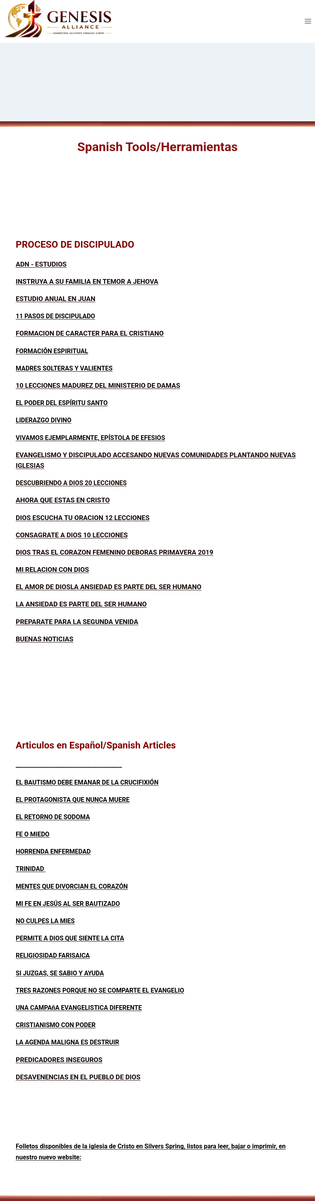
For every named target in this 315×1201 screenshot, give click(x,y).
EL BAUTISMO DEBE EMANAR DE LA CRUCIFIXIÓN (87, 782)
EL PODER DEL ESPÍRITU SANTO (62, 403)
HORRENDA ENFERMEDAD (53, 851)
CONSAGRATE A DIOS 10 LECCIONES (72, 535)
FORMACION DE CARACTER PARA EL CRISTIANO (90, 333)
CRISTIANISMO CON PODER (55, 1025)
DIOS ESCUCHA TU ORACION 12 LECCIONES (83, 518)
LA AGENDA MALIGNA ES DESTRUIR (67, 1042)
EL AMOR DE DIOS (43, 587)
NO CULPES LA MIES (45, 921)
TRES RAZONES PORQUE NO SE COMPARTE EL (83, 990)
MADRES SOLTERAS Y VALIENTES (64, 368)
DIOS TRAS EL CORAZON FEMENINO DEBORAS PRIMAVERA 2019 (114, 552)
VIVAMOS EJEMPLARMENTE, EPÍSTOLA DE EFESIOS (90, 438)
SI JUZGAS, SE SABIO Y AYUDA (60, 973)
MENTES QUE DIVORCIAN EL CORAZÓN (72, 886)
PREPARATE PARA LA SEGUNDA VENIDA (77, 622)
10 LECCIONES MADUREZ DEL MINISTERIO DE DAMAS (98, 385)
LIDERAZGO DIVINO (43, 420)
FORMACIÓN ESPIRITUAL (52, 351)
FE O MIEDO (32, 834)
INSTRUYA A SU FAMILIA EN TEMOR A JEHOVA (87, 281)
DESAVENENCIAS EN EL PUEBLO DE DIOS (78, 1077)
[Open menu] (307, 21)
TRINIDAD (31, 868)
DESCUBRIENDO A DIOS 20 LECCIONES (71, 483)
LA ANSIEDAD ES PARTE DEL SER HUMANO (135, 587)
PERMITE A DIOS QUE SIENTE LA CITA (70, 938)
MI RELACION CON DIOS (52, 569)
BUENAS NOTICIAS (44, 639)
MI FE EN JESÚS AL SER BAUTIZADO (68, 903)
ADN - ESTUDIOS (41, 264)
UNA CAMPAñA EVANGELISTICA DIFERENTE (79, 1007)
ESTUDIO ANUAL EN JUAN (55, 299)
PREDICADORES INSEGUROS (59, 1060)
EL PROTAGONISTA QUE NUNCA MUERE (73, 799)
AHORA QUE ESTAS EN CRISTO (63, 500)
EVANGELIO (167, 990)
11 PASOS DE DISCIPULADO (55, 316)
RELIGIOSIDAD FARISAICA (53, 955)
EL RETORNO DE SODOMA (53, 817)
